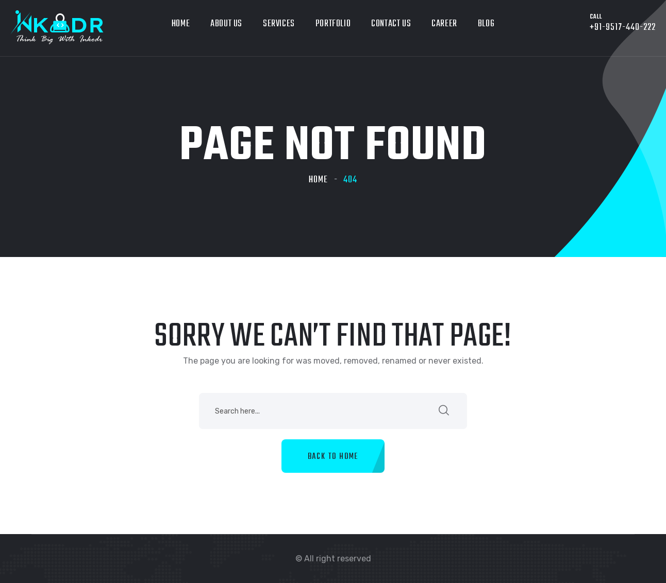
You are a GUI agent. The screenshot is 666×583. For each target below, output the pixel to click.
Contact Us (391, 23)
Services (279, 23)
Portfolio (333, 23)
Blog (486, 23)
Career (444, 23)
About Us (226, 23)
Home (181, 23)
